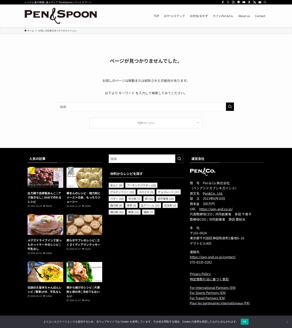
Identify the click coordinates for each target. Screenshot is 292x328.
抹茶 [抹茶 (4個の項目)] (131, 205)
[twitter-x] (228, 2)
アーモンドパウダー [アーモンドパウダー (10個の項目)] (141, 185)
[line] (238, 2)
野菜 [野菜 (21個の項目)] (133, 212)
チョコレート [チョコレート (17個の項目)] (168, 192)
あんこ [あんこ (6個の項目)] (116, 185)
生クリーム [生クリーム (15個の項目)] (150, 205)
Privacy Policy (200, 273)
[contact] (259, 2)
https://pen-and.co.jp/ (216, 208)
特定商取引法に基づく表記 (209, 279)
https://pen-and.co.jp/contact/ (213, 256)
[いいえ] (287, 322)
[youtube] (244, 2)
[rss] (254, 2)
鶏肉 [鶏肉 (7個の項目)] (148, 212)
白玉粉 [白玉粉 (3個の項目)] (170, 205)
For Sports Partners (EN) (208, 292)
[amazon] (249, 2)
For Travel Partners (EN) (207, 297)
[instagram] (233, 2)
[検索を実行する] (230, 106)
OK (245, 321)
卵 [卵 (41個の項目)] (149, 199)
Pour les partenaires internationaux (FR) (220, 303)
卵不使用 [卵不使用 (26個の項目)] (166, 199)
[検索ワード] (146, 106)
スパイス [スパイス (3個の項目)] (146, 192)
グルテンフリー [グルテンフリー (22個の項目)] (122, 192)
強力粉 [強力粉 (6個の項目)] (116, 205)
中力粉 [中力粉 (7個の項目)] (134, 199)
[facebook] (222, 2)
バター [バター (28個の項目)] (117, 199)
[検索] (265, 2)
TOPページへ (146, 123)
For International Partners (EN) (213, 287)
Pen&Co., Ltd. (213, 193)
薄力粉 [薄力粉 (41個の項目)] (117, 212)
